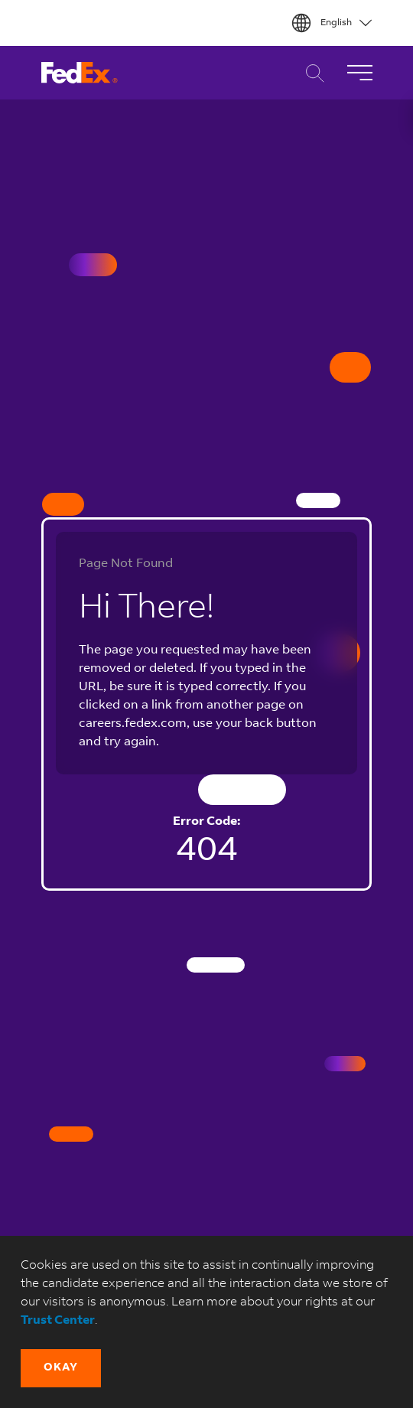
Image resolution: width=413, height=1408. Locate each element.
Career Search (311, 73)
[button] (61, 1368)
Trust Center (58, 1321)
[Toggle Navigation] (359, 72)
